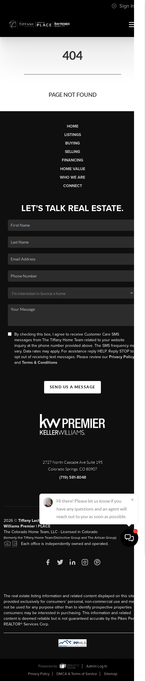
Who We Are (72, 177)
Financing (72, 160)
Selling (72, 151)
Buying (72, 143)
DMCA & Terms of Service (76, 674)
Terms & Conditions (39, 362)
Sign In (123, 6)
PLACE (44, 526)
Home (72, 126)
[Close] (132, 627)
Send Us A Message (73, 387)
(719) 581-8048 (72, 477)
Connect (72, 185)
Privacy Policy (121, 356)
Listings (72, 134)
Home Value (72, 169)
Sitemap (110, 674)
